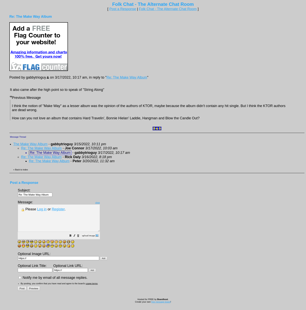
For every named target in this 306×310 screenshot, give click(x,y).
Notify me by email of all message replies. (53, 283)
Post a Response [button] (122, 9)
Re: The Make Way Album (127, 77)
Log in (42, 209)
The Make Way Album (30, 144)
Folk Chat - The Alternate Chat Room (168, 9)
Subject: (35, 192)
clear (107, 202)
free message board (160, 307)
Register (58, 209)
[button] (80, 241)
